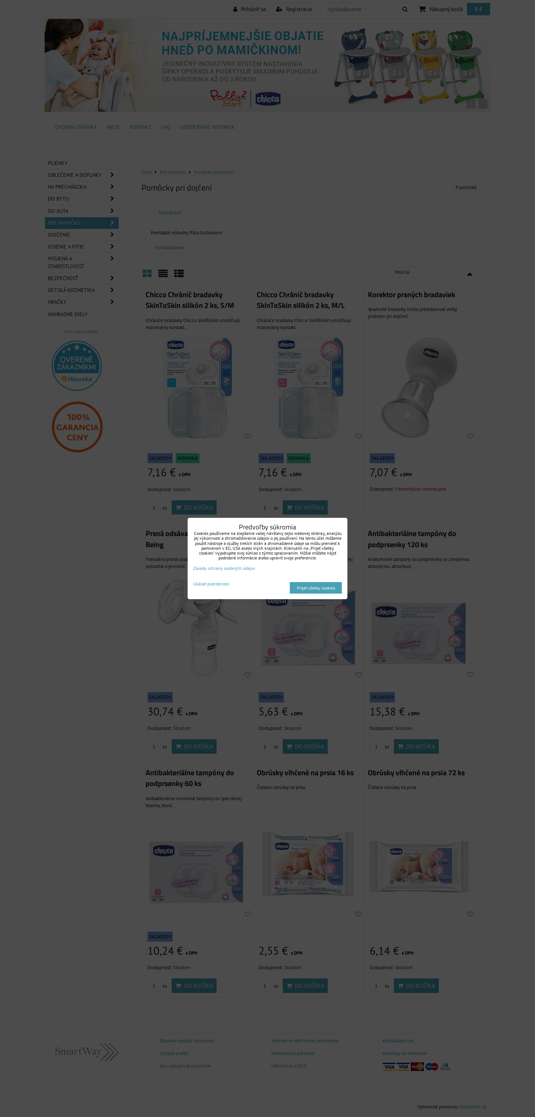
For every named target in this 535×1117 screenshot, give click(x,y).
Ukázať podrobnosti (211, 583)
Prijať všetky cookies (316, 588)
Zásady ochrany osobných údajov (224, 568)
